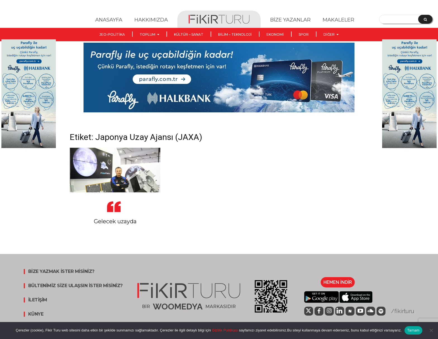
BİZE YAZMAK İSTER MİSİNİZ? (61, 271)
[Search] (425, 19)
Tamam (413, 330)
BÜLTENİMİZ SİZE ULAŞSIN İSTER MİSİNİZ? (75, 285)
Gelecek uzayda (115, 221)
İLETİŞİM (37, 299)
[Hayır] (431, 330)
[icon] (308, 311)
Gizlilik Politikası (224, 330)
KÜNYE (36, 314)
